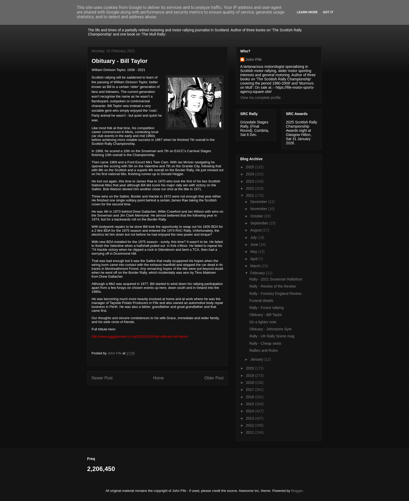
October (257, 216)
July (254, 237)
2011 (250, 432)
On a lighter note (262, 322)
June (254, 244)
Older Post (214, 378)
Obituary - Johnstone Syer (270, 329)
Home (158, 378)
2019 (250, 375)
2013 (250, 418)
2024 (250, 174)
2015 (250, 404)
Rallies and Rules (263, 350)
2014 (250, 411)
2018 (250, 382)
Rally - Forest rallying (266, 308)
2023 (250, 181)
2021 (250, 195)
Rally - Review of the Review (272, 286)
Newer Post (102, 378)
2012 (250, 425)
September (259, 223)
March (255, 266)
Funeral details (261, 301)
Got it (328, 12)
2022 (250, 188)
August (256, 230)
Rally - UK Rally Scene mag (271, 336)
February (258, 273)
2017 (250, 389)
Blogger (297, 491)
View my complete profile (260, 98)
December (259, 202)
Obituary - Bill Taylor (265, 315)
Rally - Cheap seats (265, 343)
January (257, 359)
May (254, 251)
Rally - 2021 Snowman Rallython (275, 279)
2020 (250, 368)
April (254, 259)
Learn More (307, 12)
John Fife (253, 59)
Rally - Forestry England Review (275, 293)
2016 (250, 397)
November (259, 209)
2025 (250, 167)
